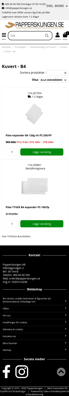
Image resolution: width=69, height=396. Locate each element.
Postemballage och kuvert (43, 47)
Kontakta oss (34, 336)
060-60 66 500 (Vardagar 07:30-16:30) (24, 4)
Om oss (34, 315)
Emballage (20, 47)
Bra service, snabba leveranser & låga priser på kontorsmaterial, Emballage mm (34, 300)
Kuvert (64, 47)
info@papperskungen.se (17, 8)
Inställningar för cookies (34, 322)
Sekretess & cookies (34, 329)
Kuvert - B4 (10, 51)
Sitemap (34, 350)
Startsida (6, 47)
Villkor (34, 308)
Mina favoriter (34, 343)
